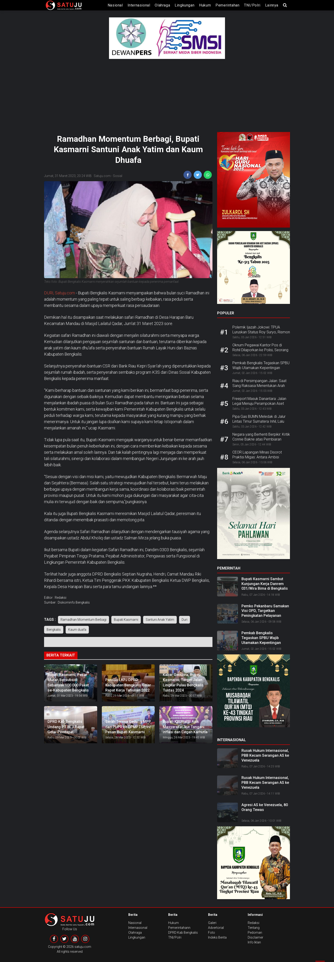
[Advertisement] (167, 93)
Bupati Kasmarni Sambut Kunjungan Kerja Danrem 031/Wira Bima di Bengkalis (264, 584)
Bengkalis (54, 629)
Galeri (212, 923)
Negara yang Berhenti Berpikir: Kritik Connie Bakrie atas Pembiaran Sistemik (261, 439)
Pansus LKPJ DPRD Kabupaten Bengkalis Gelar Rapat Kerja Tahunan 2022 (128, 685)
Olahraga (162, 5)
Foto (211, 932)
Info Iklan (254, 942)
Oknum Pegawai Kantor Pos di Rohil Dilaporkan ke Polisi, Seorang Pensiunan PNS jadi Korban (260, 350)
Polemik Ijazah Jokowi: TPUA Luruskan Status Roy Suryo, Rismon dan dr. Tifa (261, 332)
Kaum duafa (77, 629)
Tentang (254, 928)
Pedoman (255, 932)
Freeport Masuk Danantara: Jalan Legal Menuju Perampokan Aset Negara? (259, 403)
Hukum (205, 5)
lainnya (271, 5)
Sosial (117, 176)
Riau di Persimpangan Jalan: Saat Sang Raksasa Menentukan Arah (259, 383)
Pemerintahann (179, 928)
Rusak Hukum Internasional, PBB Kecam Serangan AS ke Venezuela (265, 755)
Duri (184, 619)
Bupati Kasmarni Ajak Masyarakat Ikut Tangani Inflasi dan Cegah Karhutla (185, 726)
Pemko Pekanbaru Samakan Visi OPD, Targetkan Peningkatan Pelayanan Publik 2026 (265, 613)
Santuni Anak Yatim (160, 619)
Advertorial (216, 928)
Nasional (115, 5)
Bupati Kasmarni (126, 619)
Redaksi (253, 923)
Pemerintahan (227, 5)
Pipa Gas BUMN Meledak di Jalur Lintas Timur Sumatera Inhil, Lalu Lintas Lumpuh (259, 421)
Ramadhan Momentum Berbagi (83, 619)
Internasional (139, 5)
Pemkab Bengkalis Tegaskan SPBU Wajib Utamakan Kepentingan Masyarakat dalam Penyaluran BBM (261, 642)
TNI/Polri (252, 5)
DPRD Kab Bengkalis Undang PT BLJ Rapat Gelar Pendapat (66, 726)
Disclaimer (255, 937)
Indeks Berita (217, 937)
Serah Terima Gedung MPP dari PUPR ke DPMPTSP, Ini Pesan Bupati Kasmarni (128, 726)
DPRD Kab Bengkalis (183, 932)
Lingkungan (184, 5)
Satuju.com (102, 176)
